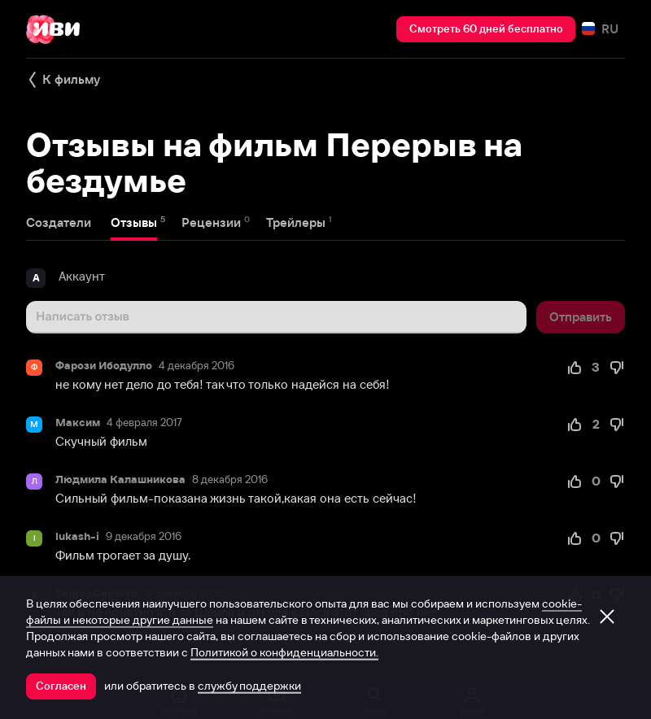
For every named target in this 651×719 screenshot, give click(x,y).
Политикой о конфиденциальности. (284, 652)
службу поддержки (249, 685)
